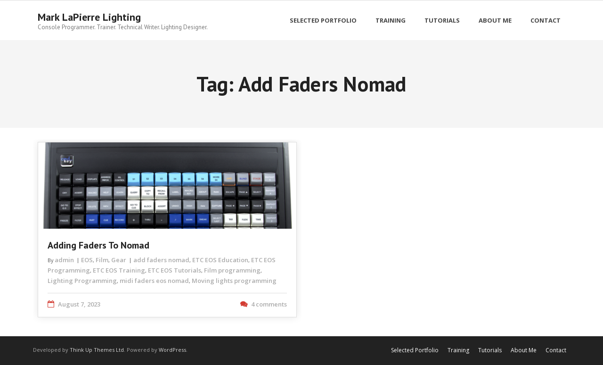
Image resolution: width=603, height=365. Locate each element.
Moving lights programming (234, 280)
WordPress (172, 349)
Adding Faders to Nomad (98, 245)
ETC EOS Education (220, 260)
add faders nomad (161, 260)
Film (102, 260)
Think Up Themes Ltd (97, 349)
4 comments (269, 304)
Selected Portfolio (415, 350)
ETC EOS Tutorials (174, 270)
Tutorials (490, 350)
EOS (87, 260)
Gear (118, 260)
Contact (556, 350)
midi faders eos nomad (154, 280)
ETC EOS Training (119, 270)
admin (64, 260)
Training (458, 350)
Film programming (232, 270)
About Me (524, 350)
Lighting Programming (82, 280)
